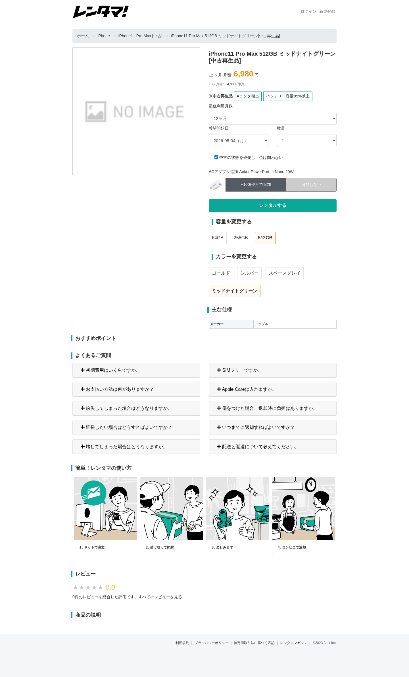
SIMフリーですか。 (239, 370)
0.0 (110, 587)
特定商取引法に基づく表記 (254, 643)
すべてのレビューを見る (160, 597)
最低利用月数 (221, 106)
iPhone (103, 36)
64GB (218, 237)
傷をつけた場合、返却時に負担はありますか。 (267, 408)
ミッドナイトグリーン (234, 290)
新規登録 (327, 11)
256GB (241, 237)
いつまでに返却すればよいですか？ (256, 427)
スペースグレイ (285, 273)
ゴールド (221, 273)
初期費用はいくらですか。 (110, 370)
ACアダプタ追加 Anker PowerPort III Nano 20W (251, 171)
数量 (281, 128)
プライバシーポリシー (212, 643)
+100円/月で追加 (256, 184)
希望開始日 (219, 128)
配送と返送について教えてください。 (258, 446)
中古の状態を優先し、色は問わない (251, 157)
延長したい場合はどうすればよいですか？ (126, 427)
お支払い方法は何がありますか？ (117, 389)
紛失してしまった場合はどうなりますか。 (126, 408)
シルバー (249, 273)
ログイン (308, 11)
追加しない (311, 184)
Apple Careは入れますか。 (247, 389)
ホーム (83, 36)
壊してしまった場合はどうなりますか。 (124, 446)
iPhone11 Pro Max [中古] (140, 36)
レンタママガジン (293, 643)
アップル (261, 324)
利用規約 (182, 643)
